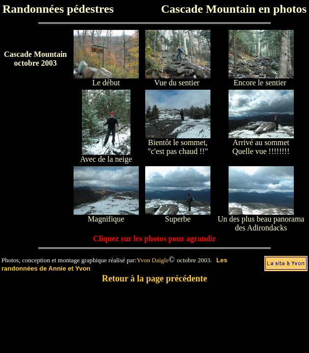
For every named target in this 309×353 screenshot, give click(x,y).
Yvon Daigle (152, 260)
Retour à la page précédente (154, 278)
